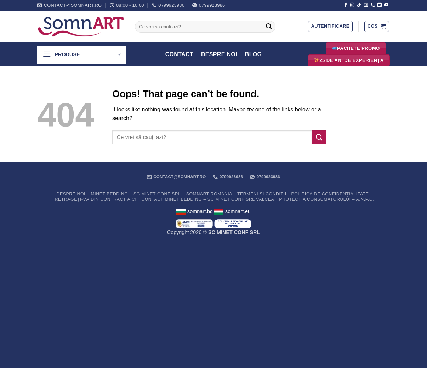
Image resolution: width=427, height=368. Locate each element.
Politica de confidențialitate (330, 194)
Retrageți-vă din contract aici (96, 199)
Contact (179, 54)
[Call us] (373, 5)
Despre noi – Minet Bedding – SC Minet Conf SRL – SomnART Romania (144, 194)
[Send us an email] (366, 5)
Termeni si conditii (261, 194)
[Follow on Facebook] (345, 5)
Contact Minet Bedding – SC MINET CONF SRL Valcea (207, 199)
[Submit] (269, 27)
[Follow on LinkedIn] (379, 5)
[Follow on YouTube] (386, 5)
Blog (253, 54)
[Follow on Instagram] (352, 5)
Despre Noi (219, 54)
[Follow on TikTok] (359, 5)
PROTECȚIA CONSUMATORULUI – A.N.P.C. (326, 199)
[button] (330, 26)
